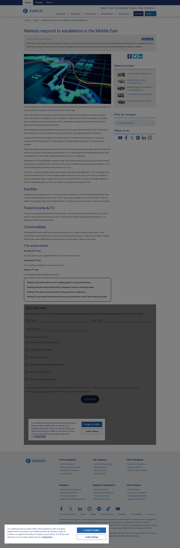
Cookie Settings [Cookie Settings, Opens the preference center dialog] (91, 537)
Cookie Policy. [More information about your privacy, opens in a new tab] (47, 537)
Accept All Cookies (91, 530)
